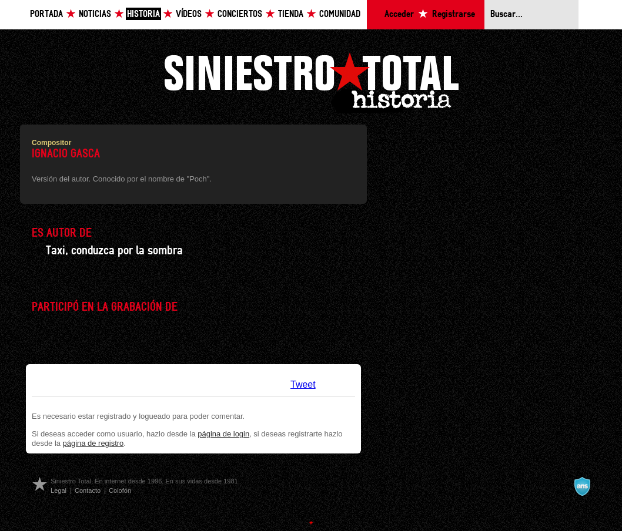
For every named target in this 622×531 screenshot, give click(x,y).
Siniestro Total (311, 81)
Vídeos (189, 14)
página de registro (93, 443)
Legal (58, 490)
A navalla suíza (582, 486)
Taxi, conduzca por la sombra (114, 251)
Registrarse (453, 14)
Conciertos (240, 14)
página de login (223, 433)
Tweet (303, 384)
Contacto (88, 490)
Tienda (290, 14)
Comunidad (339, 14)
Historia (143, 14)
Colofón (120, 490)
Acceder (399, 14)
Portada (46, 14)
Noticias (95, 14)
